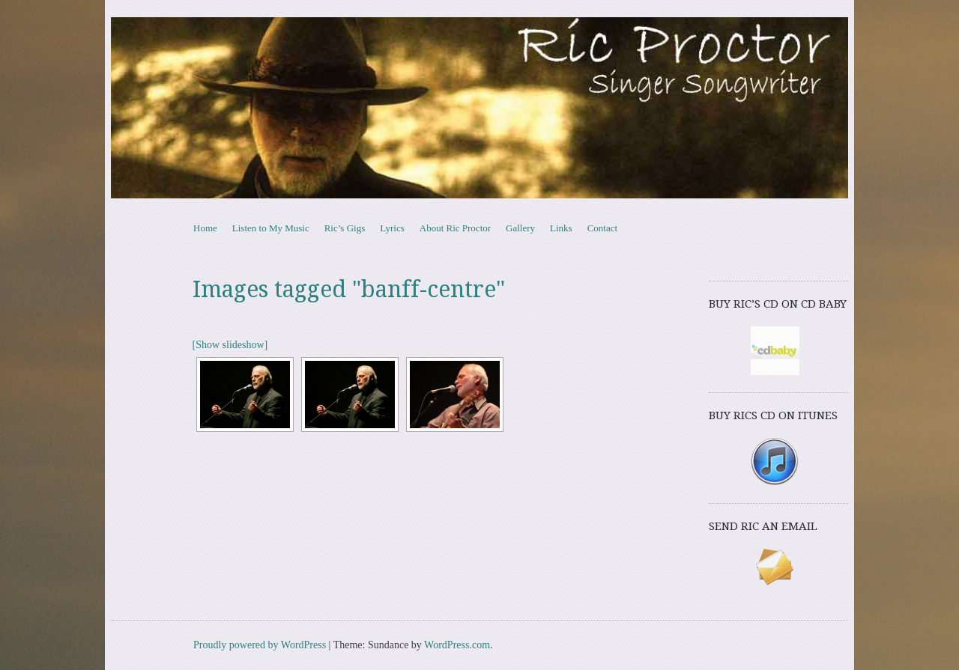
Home (205, 228)
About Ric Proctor (455, 228)
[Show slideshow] (230, 344)
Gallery (520, 228)
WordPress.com (457, 645)
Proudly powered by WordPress (259, 645)
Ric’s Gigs (345, 228)
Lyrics (392, 228)
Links (561, 228)
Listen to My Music (270, 228)
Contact (602, 228)
